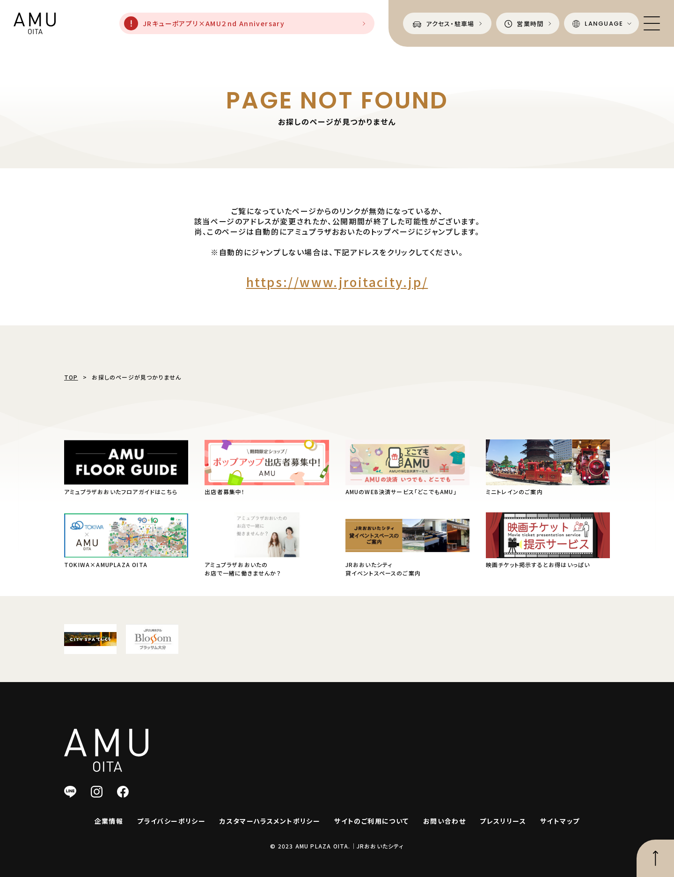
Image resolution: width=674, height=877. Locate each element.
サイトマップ (559, 821)
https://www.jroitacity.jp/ (337, 281)
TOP (71, 377)
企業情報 (109, 821)
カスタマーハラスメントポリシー (270, 821)
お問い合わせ (444, 821)
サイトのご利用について (371, 821)
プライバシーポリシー (171, 821)
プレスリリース (503, 821)
